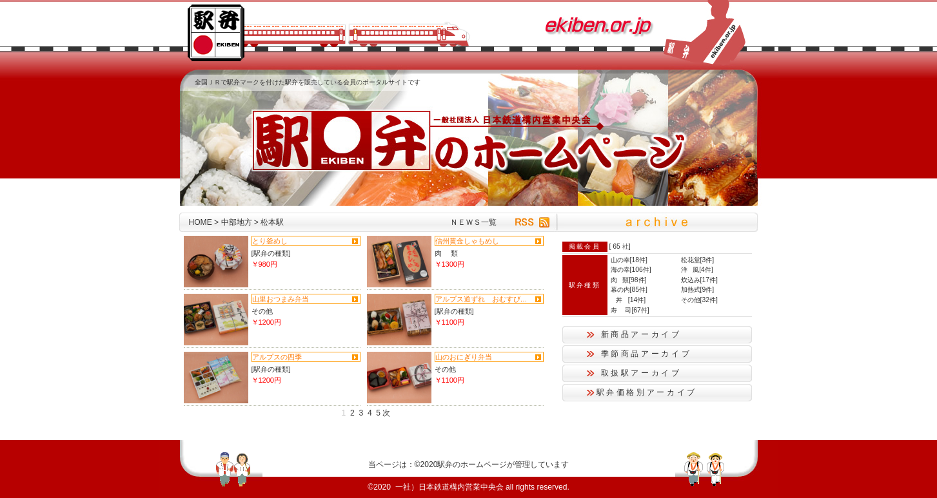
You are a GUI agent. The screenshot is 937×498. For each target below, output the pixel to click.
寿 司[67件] (630, 310)
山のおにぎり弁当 (463, 357)
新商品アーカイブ (641, 334)
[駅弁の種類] (271, 253)
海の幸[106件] (631, 269)
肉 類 (446, 253)
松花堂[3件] (698, 259)
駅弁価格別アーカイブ (647, 392)
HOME (200, 222)
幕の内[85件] (629, 289)
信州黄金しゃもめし (467, 241)
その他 (262, 311)
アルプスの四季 (277, 357)
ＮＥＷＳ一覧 (473, 222)
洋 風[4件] (697, 269)
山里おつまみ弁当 (280, 299)
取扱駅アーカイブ (641, 373)
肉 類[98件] (629, 279)
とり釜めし (270, 241)
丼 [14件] (628, 299)
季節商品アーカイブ (646, 353)
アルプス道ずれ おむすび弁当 (483, 299)
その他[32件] (699, 299)
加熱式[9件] (698, 289)
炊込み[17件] (699, 279)
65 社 (620, 246)
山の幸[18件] (629, 259)
